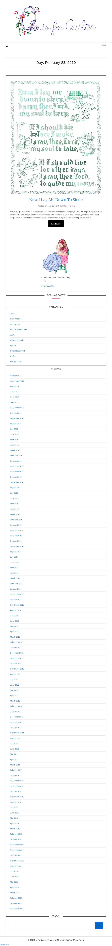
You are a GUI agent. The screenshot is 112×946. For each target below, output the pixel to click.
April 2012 (14, 695)
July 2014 (14, 557)
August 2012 (15, 674)
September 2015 (17, 482)
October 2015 (16, 477)
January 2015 (16, 525)
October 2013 (16, 600)
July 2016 (14, 429)
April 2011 (14, 759)
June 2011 (14, 749)
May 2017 (14, 402)
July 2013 (14, 615)
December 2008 (17, 909)
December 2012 (17, 653)
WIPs (12, 335)
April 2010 (14, 823)
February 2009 (16, 898)
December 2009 (17, 845)
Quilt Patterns (16, 319)
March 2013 (15, 637)
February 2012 (16, 706)
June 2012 (14, 685)
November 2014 (17, 536)
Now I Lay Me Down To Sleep (56, 199)
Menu (104, 45)
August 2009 (15, 866)
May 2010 (14, 818)
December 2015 (17, 466)
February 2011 (16, 770)
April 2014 (14, 573)
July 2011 (14, 743)
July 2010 (14, 807)
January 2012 (16, 711)
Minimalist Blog (63, 940)
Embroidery (15, 324)
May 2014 (14, 567)
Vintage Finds (16, 361)
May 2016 (14, 440)
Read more (56, 224)
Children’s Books (17, 340)
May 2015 (14, 504)
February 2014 (16, 584)
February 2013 (16, 642)
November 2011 (17, 722)
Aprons (13, 345)
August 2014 (15, 552)
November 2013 (17, 594)
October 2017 (16, 376)
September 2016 (17, 418)
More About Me (47, 286)
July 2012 (14, 679)
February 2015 (16, 520)
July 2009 (14, 871)
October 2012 (16, 663)
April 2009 (14, 887)
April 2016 (14, 445)
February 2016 (16, 456)
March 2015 (15, 514)
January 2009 (16, 903)
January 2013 (16, 647)
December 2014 (17, 530)
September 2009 (17, 861)
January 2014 (16, 589)
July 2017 (14, 392)
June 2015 (14, 498)
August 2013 (15, 610)
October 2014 (16, 541)
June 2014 (14, 562)
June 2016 (14, 434)
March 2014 (15, 578)
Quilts (12, 313)
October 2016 (16, 413)
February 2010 (16, 834)
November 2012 (17, 658)
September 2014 (17, 546)
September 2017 (17, 381)
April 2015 (14, 509)
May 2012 (14, 690)
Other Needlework (17, 351)
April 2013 (14, 631)
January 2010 (16, 839)
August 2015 (15, 488)
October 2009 (16, 855)
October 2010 (16, 791)
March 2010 (15, 829)
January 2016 (16, 461)
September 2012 (17, 669)
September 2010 (17, 797)
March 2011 (15, 765)
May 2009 (14, 882)
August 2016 (15, 424)
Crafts (12, 356)
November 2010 (17, 786)
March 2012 (15, 701)
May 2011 (14, 754)
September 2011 (17, 733)
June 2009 (14, 877)
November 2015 (17, 472)
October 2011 (16, 727)
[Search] (99, 925)
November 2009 (17, 850)
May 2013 (14, 626)
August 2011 (15, 738)
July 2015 (14, 493)
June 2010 (14, 813)
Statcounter (4, 945)
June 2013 (14, 621)
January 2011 (16, 775)
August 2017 (15, 386)
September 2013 (17, 605)
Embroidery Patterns (18, 329)
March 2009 (15, 893)
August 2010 (15, 802)
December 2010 (17, 781)
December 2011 (17, 717)
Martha (71, 206)
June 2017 (14, 397)
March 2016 (15, 450)
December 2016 (17, 408)
